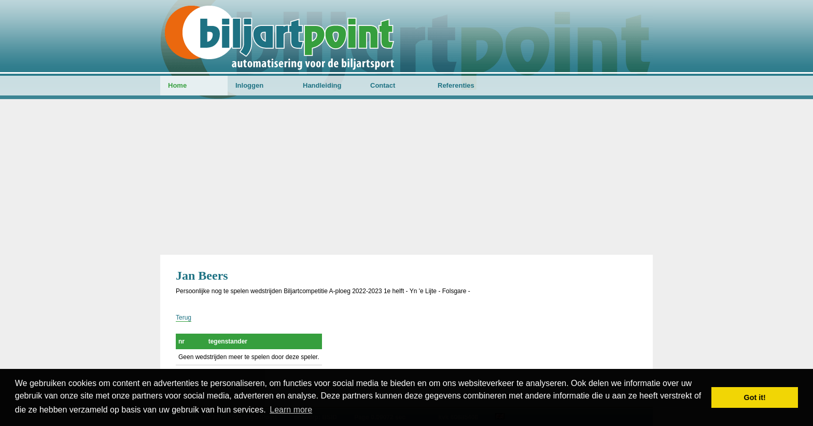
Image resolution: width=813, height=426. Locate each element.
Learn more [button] (291, 409)
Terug (183, 317)
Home (177, 85)
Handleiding (322, 85)
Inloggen (249, 85)
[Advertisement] (406, 177)
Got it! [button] (755, 397)
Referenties (456, 85)
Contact (382, 85)
